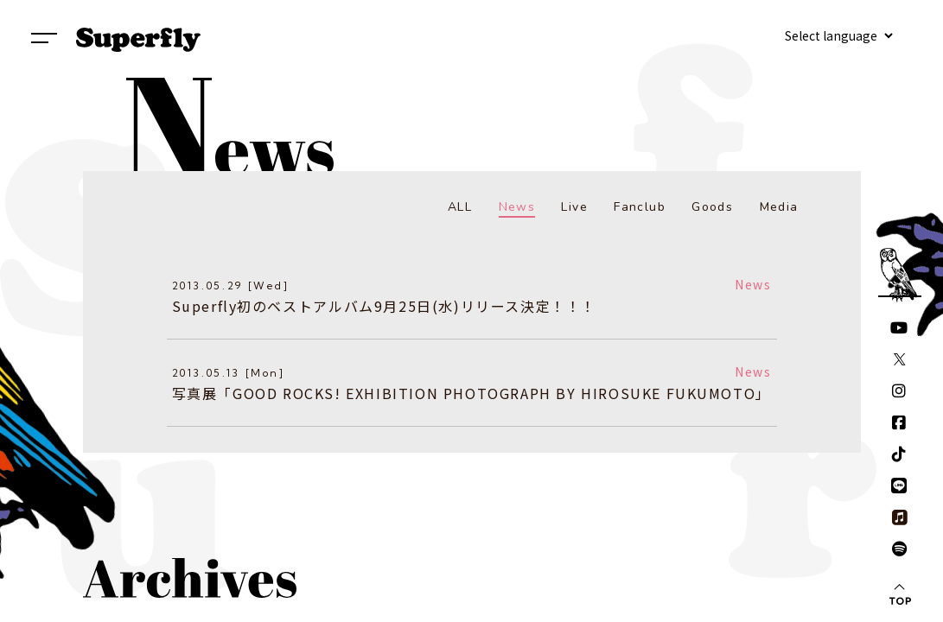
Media (779, 207)
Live (574, 207)
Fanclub (640, 207)
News (517, 207)
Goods (712, 207)
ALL (460, 207)
